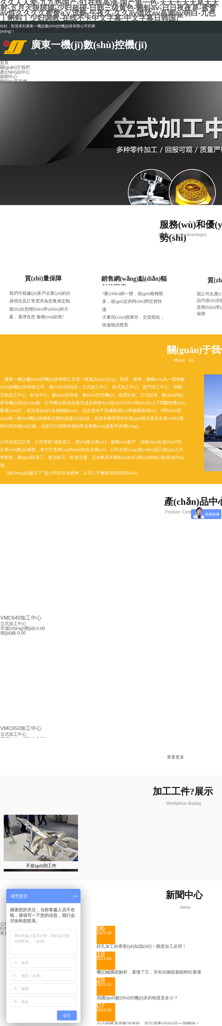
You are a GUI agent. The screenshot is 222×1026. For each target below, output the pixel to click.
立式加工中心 (13, 623)
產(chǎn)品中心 (15, 71)
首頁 (4, 62)
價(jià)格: (8, 632)
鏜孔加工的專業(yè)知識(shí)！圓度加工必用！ (141, 946)
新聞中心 (8, 76)
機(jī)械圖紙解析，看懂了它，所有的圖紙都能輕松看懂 (149, 972)
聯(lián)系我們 (13, 81)
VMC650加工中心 (20, 728)
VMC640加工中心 (20, 618)
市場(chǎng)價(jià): (18, 628)
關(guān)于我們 (15, 67)
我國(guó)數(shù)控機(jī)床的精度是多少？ (137, 997)
